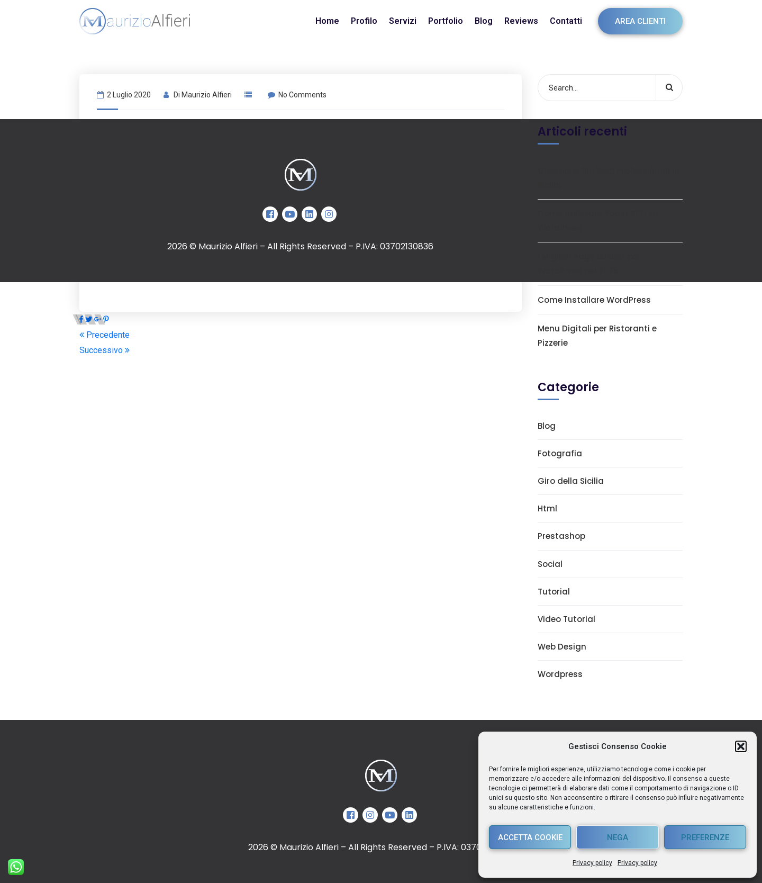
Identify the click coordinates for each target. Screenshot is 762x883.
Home (327, 21)
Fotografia (560, 453)
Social (550, 564)
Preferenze (705, 837)
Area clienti (640, 21)
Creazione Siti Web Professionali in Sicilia (608, 178)
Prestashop (561, 536)
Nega (617, 837)
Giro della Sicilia (571, 480)
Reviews (521, 21)
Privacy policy (592, 863)
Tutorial (554, 591)
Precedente (104, 335)
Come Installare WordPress (594, 299)
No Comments (297, 95)
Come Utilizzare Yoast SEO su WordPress (598, 220)
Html (547, 508)
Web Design (562, 646)
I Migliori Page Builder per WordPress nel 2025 (589, 263)
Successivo (104, 350)
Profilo (364, 21)
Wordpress (560, 674)
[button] (741, 746)
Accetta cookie (530, 837)
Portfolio (445, 21)
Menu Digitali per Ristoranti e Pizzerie (597, 335)
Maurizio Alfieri (207, 95)
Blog (484, 21)
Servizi (402, 21)
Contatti (566, 21)
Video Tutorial (566, 619)
